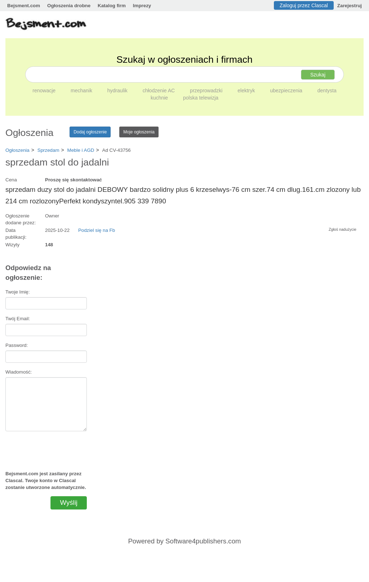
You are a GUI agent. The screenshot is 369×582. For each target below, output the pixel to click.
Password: (16, 345)
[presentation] (48, 448)
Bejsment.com (23, 5)
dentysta (327, 90)
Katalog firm (112, 5)
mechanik (82, 90)
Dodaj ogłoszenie (90, 132)
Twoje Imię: (17, 292)
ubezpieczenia (286, 90)
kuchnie (160, 98)
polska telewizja (200, 98)
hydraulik (118, 90)
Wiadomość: (18, 372)
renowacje (44, 90)
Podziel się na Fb (96, 230)
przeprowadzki (207, 90)
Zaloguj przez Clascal (304, 5)
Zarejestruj (349, 5)
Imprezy (142, 5)
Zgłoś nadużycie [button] (342, 229)
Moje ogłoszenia (139, 132)
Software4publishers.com (203, 541)
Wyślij (68, 502)
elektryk (246, 90)
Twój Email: (17, 318)
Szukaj (317, 75)
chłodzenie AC (159, 90)
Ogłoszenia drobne (68, 5)
